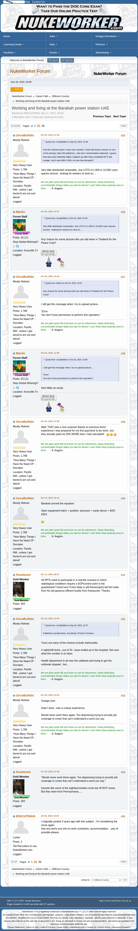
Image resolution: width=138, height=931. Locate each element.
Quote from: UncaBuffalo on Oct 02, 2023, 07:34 (66, 218)
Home (7, 36)
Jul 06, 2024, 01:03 (50, 816)
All (43, 125)
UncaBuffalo (25, 135)
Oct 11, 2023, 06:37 (50, 574)
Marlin (20, 211)
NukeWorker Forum (30, 71)
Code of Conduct (48, 927)
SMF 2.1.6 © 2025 (15, 901)
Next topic (119, 116)
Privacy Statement (16, 927)
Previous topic (102, 116)
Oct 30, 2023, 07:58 (50, 771)
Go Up (14, 862)
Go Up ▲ (127, 901)
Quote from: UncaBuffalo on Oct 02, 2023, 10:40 (66, 360)
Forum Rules (104, 927)
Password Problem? (121, 927)
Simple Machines (33, 901)
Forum (53, 52)
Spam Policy (63, 927)
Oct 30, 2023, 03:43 (50, 695)
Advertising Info (77, 927)
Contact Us (91, 927)
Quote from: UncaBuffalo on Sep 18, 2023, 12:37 (66, 625)
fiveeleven (23, 574)
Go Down (15, 126)
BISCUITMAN (25, 816)
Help (52, 44)
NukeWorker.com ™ (71, 911)
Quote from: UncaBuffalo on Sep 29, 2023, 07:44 (66, 142)
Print (124, 126)
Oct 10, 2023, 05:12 (50, 498)
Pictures (100, 44)
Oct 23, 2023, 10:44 (50, 618)
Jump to (85, 880)
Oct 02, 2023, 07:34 (50, 135)
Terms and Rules (113, 901)
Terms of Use (32, 927)
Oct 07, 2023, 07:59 (50, 421)
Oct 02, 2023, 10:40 (50, 276)
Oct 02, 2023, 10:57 (50, 211)
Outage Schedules (106, 36)
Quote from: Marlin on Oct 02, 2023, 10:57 (63, 283)
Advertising (102, 52)
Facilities (9, 52)
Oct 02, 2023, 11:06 (50, 353)
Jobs (52, 36)
